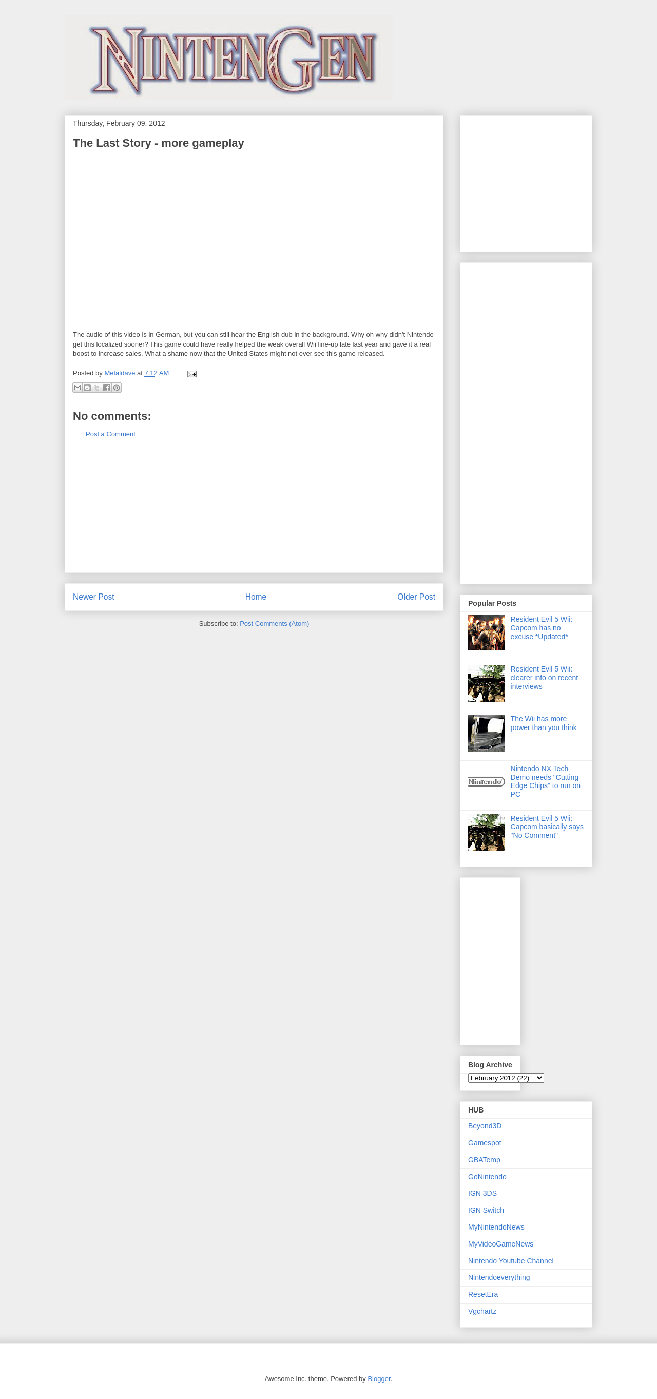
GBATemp (484, 1160)
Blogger (379, 1379)
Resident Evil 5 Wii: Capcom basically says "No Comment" (547, 827)
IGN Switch (486, 1210)
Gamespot (484, 1143)
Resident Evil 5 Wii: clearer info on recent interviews (544, 678)
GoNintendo (487, 1177)
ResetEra (483, 1294)
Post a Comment (111, 434)
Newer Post (93, 596)
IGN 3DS (482, 1193)
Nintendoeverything (499, 1277)
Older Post (416, 596)
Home (256, 596)
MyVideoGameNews (500, 1244)
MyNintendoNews (496, 1227)
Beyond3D (484, 1126)
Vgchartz (482, 1311)
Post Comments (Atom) (274, 623)
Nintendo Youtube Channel (511, 1261)
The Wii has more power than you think (544, 723)
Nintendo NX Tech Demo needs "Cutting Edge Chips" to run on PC (546, 781)
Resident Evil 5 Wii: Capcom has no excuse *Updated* (542, 628)
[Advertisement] (254, 513)
